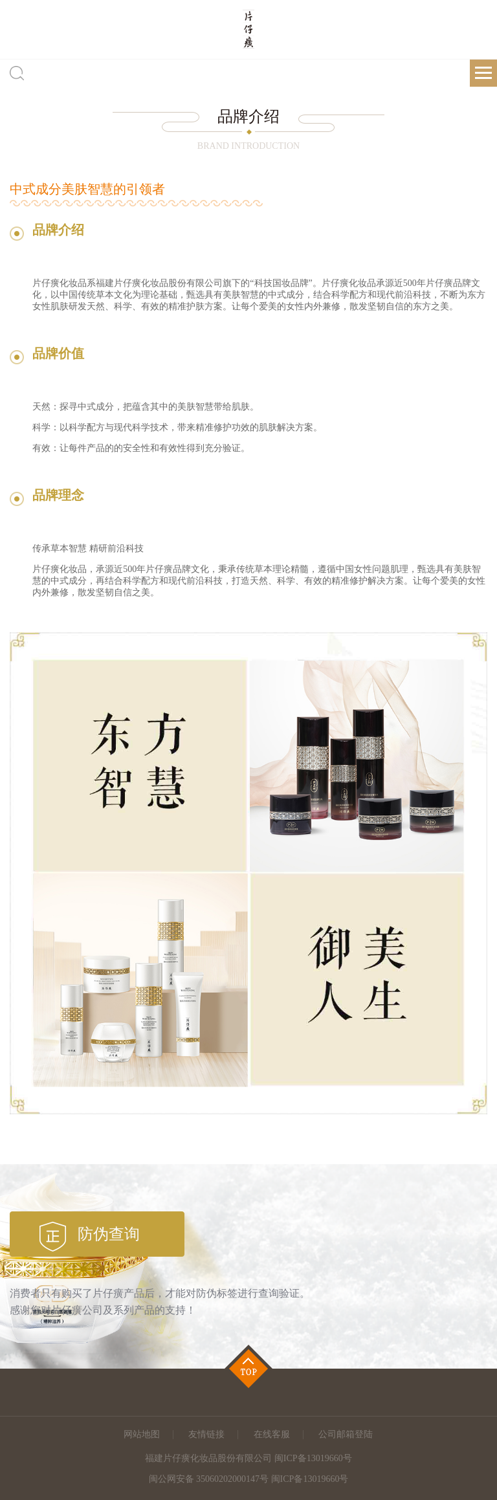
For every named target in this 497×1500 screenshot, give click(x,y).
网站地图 (142, 1434)
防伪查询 (109, 1234)
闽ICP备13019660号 (310, 1479)
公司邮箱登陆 (345, 1434)
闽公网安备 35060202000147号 (209, 1479)
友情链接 (206, 1434)
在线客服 (272, 1434)
